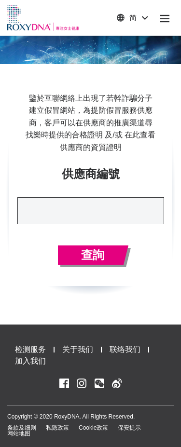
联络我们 (125, 349)
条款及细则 (21, 428)
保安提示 (129, 428)
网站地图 (18, 433)
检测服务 (30, 349)
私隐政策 (57, 428)
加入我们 (30, 361)
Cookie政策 (93, 428)
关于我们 (77, 349)
